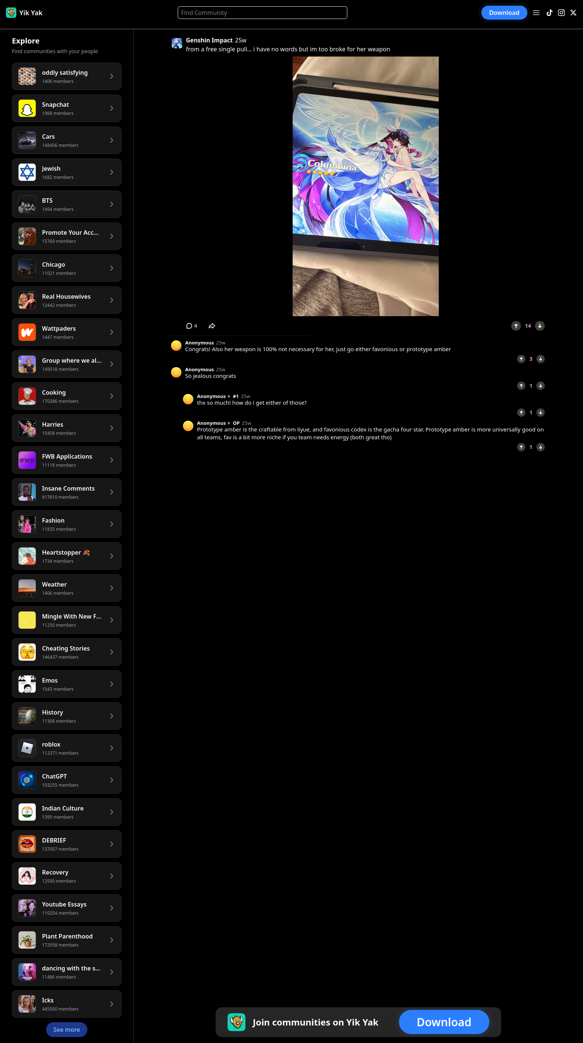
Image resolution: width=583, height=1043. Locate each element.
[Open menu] (536, 12)
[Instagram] (561, 12)
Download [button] (504, 12)
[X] (573, 12)
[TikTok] (549, 12)
